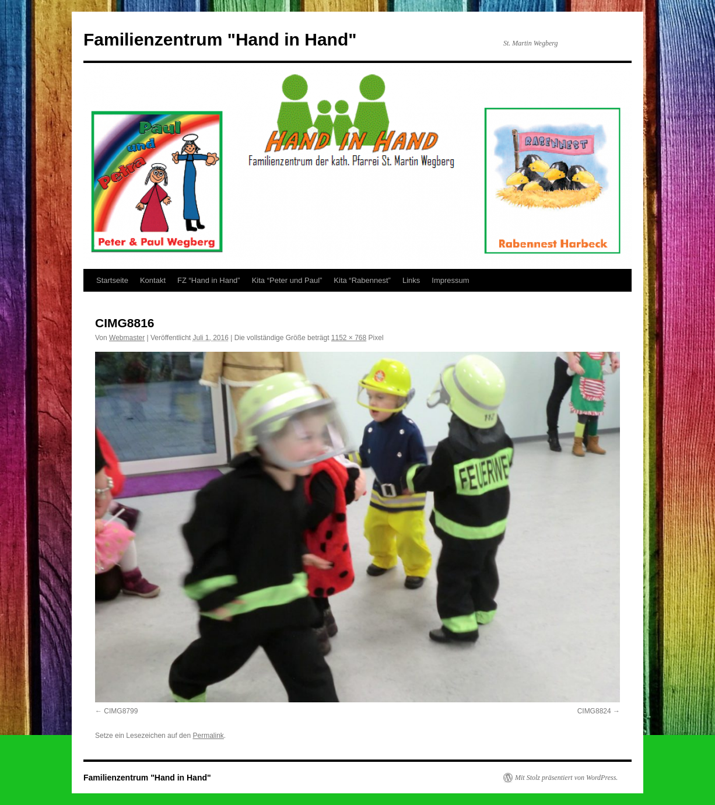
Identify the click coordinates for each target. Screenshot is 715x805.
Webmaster (127, 338)
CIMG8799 (121, 711)
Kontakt (153, 280)
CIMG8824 (594, 711)
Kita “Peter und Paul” (287, 280)
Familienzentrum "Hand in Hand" (220, 39)
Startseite (112, 280)
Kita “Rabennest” (362, 280)
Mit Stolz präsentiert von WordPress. (566, 778)
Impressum (450, 280)
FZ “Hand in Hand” (208, 280)
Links (411, 280)
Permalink (207, 736)
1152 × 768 (348, 338)
